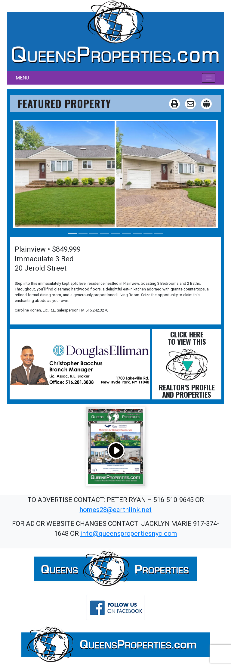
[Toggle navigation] (208, 78)
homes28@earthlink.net (115, 509)
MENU (22, 78)
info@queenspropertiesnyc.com (128, 533)
